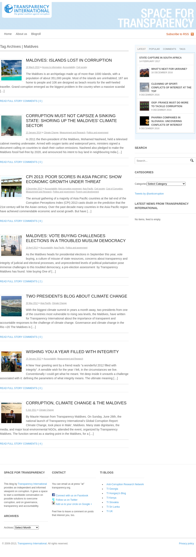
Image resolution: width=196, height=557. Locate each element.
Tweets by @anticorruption (149, 193)
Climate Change (51, 132)
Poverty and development (87, 192)
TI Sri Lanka (113, 506)
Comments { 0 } (32, 101)
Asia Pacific (88, 189)
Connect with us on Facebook (70, 495)
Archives (8, 527)
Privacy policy (186, 543)
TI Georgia (112, 488)
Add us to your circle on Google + (72, 504)
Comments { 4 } (32, 443)
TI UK (110, 511)
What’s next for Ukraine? (169, 69)
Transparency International (32, 484)
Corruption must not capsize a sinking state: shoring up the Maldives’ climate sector (71, 120)
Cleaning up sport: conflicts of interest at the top (171, 87)
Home (8, 34)
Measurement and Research (72, 132)
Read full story (11, 101)
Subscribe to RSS (177, 34)
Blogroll (36, 34)
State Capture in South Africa (160, 57)
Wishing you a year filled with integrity (72, 351)
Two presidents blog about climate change (76, 296)
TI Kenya (111, 497)
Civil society (81, 67)
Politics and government (97, 132)
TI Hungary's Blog (116, 493)
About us (21, 34)
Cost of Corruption (114, 189)
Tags (182, 49)
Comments (169, 49)
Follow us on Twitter (64, 499)
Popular (154, 49)
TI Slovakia (113, 502)
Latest (141, 49)
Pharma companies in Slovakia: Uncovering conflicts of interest (166, 121)
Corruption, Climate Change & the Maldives (76, 403)
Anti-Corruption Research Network (125, 484)
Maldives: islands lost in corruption (69, 60)
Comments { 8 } (32, 221)
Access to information (52, 67)
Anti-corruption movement (70, 189)
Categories (141, 183)
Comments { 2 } (32, 281)
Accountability (69, 67)
